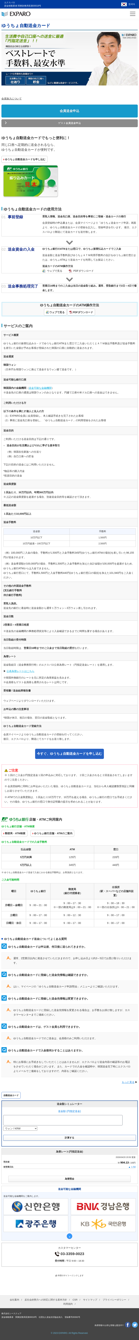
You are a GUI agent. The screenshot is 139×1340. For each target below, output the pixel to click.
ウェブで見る (54, 270)
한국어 (132, 4)
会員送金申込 (69, 111)
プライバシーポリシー (114, 1299)
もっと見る (128, 1081)
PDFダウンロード (83, 270)
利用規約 (68, 1303)
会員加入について (11, 98)
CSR (75, 1299)
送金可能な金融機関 (40, 387)
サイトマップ (90, 1299)
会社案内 (14, 1299)
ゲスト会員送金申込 (69, 123)
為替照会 (69, 1178)
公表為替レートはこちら (20, 670)
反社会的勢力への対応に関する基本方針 (46, 1299)
